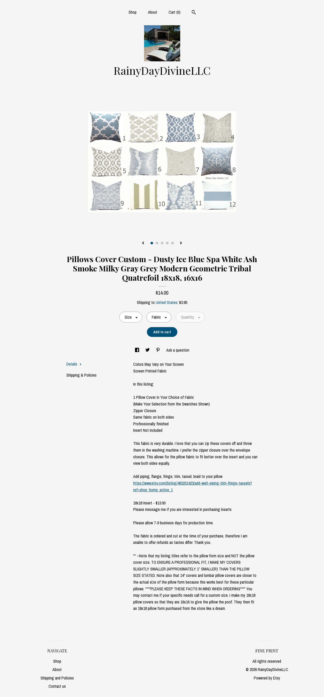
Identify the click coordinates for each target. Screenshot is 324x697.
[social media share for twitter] (148, 350)
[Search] (194, 13)
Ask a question (177, 350)
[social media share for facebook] (137, 350)
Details (74, 364)
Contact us (57, 686)
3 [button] (162, 243)
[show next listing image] (181, 243)
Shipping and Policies (57, 678)
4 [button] (167, 243)
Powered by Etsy (267, 678)
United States (166, 302)
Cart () (174, 12)
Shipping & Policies (81, 375)
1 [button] (152, 243)
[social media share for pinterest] (158, 350)
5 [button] (172, 243)
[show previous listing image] (143, 243)
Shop (133, 12)
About (152, 12)
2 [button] (157, 243)
